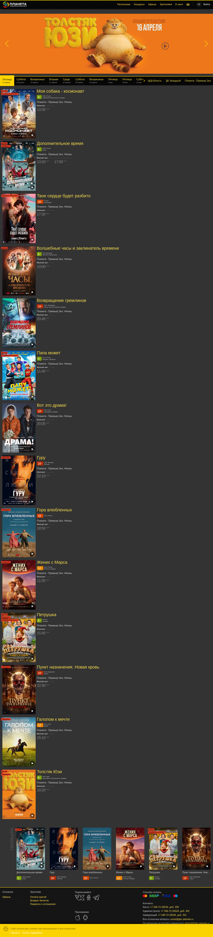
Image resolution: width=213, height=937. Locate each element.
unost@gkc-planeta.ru (181, 919)
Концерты (139, 4)
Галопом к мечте (53, 719)
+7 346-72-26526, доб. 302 (175, 911)
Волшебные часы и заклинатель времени (78, 248)
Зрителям (165, 4)
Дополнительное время (60, 143)
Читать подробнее (32, 933)
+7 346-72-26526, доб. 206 (164, 907)
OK (89, 897)
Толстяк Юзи (49, 771)
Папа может (48, 352)
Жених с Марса (52, 562)
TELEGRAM (96, 897)
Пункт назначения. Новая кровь (68, 667)
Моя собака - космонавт (60, 91)
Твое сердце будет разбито (64, 195)
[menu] (107, 4)
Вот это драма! (51, 405)
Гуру (41, 457)
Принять (15, 933)
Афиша (152, 4)
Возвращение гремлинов (61, 300)
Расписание (123, 4)
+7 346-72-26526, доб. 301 (172, 915)
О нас (178, 4)
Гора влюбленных (54, 509)
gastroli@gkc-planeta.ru (194, 923)
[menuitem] (124, 4)
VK (79, 897)
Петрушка (46, 614)
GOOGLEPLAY (85, 917)
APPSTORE (77, 917)
